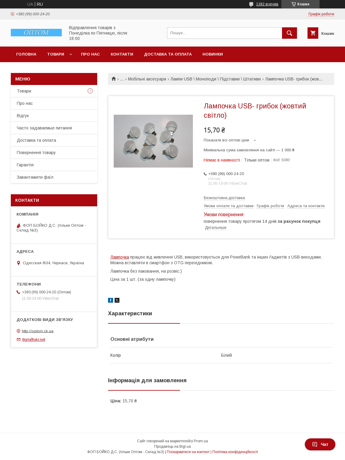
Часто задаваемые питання (44, 128)
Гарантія (25, 164)
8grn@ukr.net (33, 339)
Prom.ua (201, 441)
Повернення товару (36, 152)
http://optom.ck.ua (37, 330)
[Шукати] (289, 33)
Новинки (212, 54)
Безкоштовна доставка (224, 197)
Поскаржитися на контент (188, 452)
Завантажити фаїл (35, 177)
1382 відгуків (267, 4)
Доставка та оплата (168, 54)
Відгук (23, 115)
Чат (320, 444)
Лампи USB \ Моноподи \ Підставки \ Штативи (215, 79)
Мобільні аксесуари (147, 79)
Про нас (90, 54)
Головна (26, 54)
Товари (55, 54)
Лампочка (119, 257)
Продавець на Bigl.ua (172, 446)
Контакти (122, 54)
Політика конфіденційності (235, 452)
